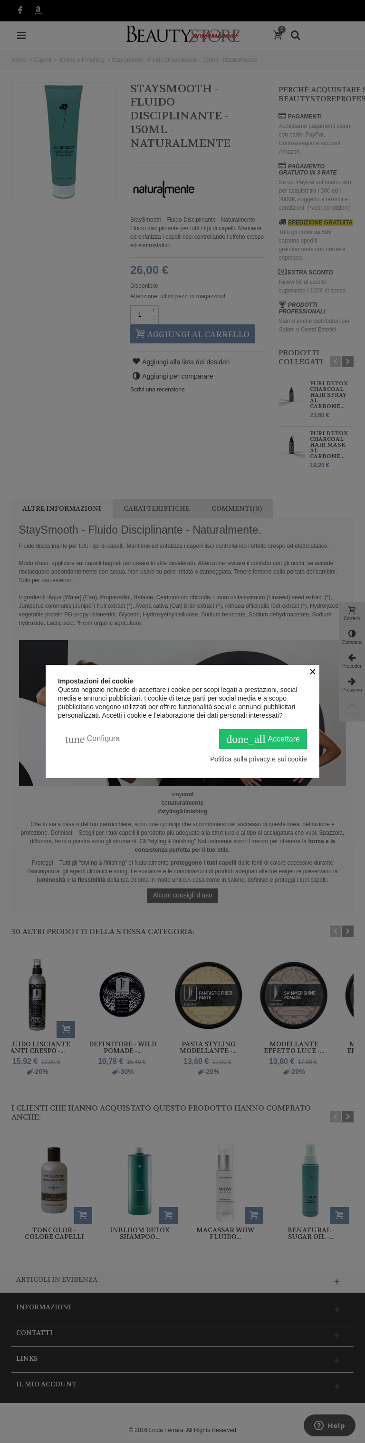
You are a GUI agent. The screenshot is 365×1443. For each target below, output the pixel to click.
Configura (92, 739)
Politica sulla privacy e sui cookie (258, 759)
